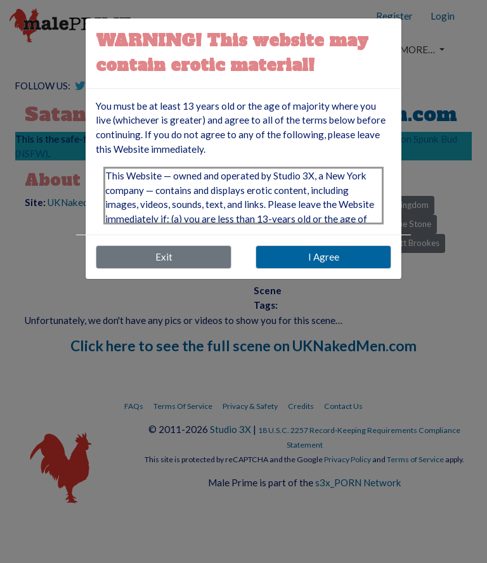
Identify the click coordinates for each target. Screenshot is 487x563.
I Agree (323, 256)
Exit (163, 256)
